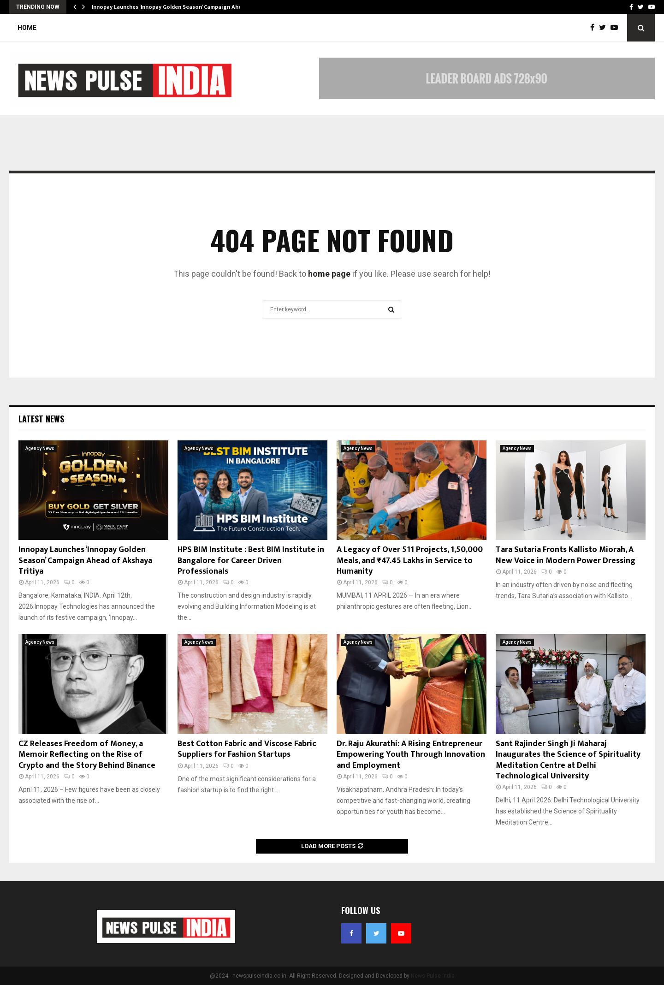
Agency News (39, 448)
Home (27, 27)
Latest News (41, 419)
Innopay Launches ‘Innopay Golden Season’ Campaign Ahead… (172, 7)
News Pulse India (433, 976)
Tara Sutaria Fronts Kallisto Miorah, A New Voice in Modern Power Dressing (565, 555)
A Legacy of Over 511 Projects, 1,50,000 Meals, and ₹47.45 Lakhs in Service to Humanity (410, 560)
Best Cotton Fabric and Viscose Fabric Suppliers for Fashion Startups (247, 749)
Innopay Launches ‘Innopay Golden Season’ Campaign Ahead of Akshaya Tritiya (85, 560)
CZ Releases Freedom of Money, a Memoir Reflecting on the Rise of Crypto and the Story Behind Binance (86, 754)
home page (329, 274)
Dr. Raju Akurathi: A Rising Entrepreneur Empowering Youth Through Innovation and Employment (411, 754)
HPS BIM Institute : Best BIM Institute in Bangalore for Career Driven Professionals (251, 560)
